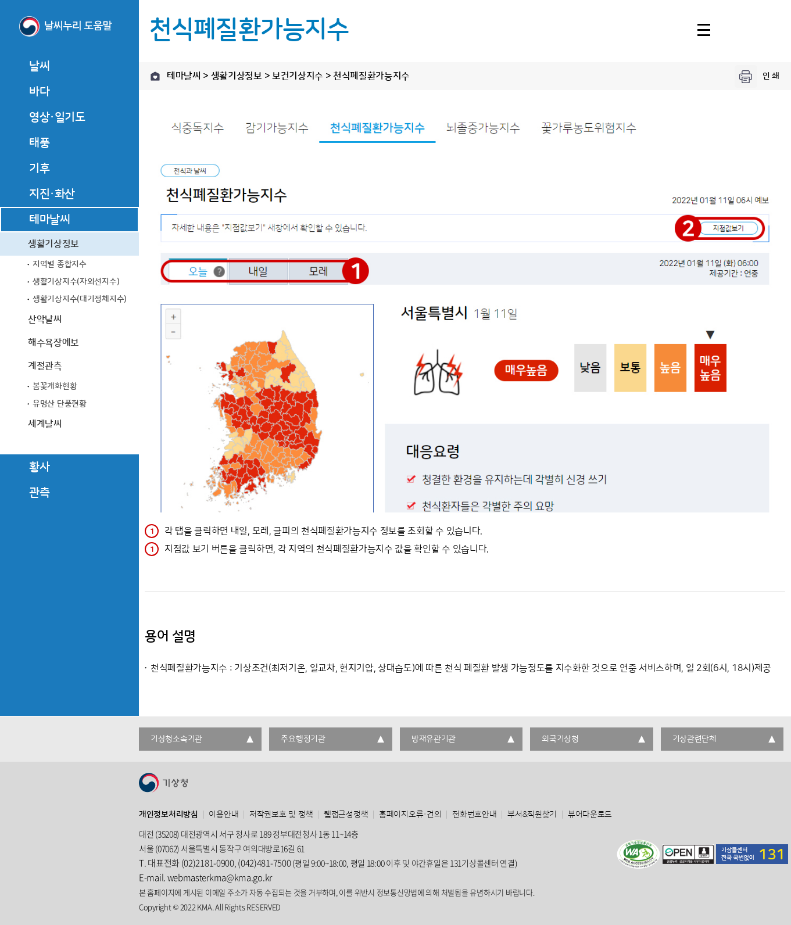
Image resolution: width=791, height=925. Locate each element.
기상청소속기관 (176, 739)
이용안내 (223, 815)
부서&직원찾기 (532, 815)
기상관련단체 (694, 739)
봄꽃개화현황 (55, 386)
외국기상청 (560, 739)
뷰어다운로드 (590, 815)
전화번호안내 (474, 815)
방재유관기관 (433, 739)
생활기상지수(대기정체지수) (80, 299)
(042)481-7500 (264, 862)
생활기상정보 (53, 244)
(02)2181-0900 (207, 862)
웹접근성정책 (346, 815)
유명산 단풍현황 (60, 403)
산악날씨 (45, 319)
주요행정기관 (303, 739)
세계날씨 (45, 424)
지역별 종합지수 (60, 264)
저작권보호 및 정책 (281, 815)
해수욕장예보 (53, 343)
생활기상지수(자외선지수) (76, 281)
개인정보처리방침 (168, 815)
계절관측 (45, 366)
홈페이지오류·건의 (410, 815)
